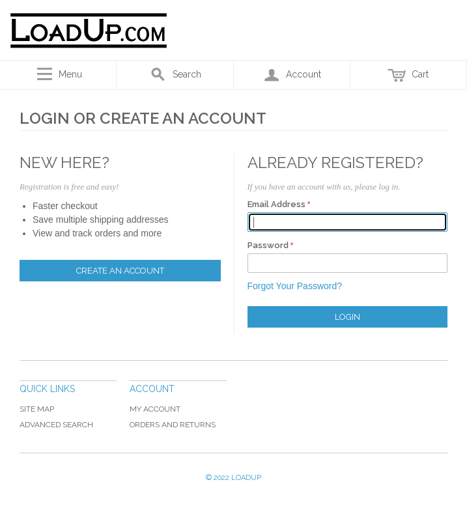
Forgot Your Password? (295, 286)
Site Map (37, 409)
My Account (155, 409)
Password (268, 245)
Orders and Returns (173, 424)
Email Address (276, 204)
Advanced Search (56, 424)
